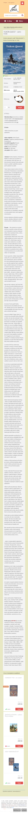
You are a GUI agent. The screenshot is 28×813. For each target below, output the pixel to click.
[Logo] (14, 9)
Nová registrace (11, 2)
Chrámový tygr (12, 120)
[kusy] (6, 107)
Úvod (5, 27)
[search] (22, 15)
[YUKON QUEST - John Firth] (14, 43)
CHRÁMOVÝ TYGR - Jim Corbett (13, 678)
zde (17, 122)
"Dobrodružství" (19, 119)
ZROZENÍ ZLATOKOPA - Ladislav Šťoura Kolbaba (13, 715)
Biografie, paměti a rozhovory (16, 27)
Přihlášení (5, 2)
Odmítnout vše (17, 810)
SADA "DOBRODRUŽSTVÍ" (12, 751)
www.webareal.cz (16, 791)
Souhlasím (24, 810)
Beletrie (8, 27)
